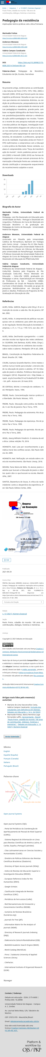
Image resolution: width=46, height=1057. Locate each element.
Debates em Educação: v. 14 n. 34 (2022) (23, 712)
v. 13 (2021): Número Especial (29, 8)
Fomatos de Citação (11, 602)
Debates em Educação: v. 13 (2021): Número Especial (24, 725)
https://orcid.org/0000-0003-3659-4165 (14, 38)
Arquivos (12, 8)
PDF (7, 560)
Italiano (7, 762)
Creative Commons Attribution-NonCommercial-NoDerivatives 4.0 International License (23, 652)
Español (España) (11, 755)
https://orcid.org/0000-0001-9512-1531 (14, 56)
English (7, 751)
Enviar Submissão (12, 736)
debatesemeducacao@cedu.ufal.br (24, 1021)
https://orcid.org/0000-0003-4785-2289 (14, 47)
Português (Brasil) (11, 766)
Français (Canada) (11, 758)
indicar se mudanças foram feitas (31, 672)
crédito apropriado (29, 669)
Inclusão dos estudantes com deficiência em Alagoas (24, 708)
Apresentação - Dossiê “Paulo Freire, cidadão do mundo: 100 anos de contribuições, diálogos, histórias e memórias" (25, 721)
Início (4, 8)
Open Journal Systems (13, 814)
